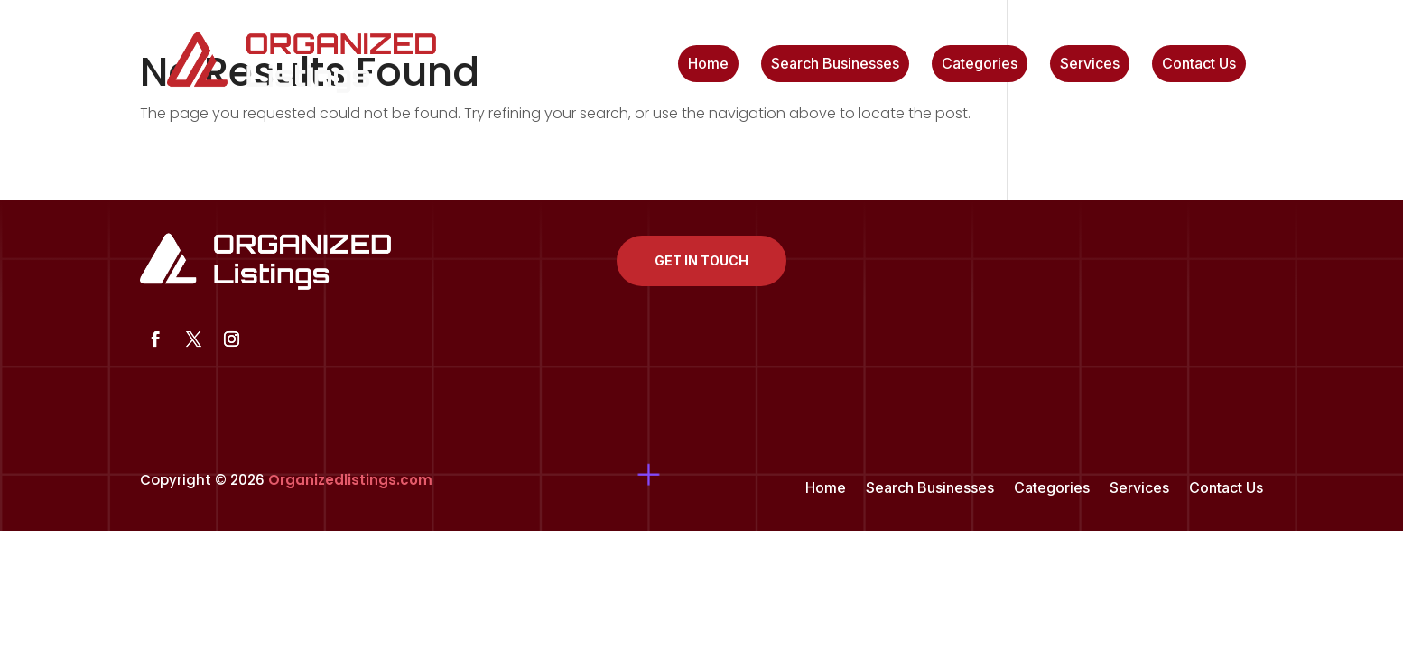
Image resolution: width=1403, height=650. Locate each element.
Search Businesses (835, 64)
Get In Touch (701, 260)
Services (1090, 64)
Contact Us (1199, 64)
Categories (979, 64)
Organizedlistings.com (350, 479)
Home (708, 64)
